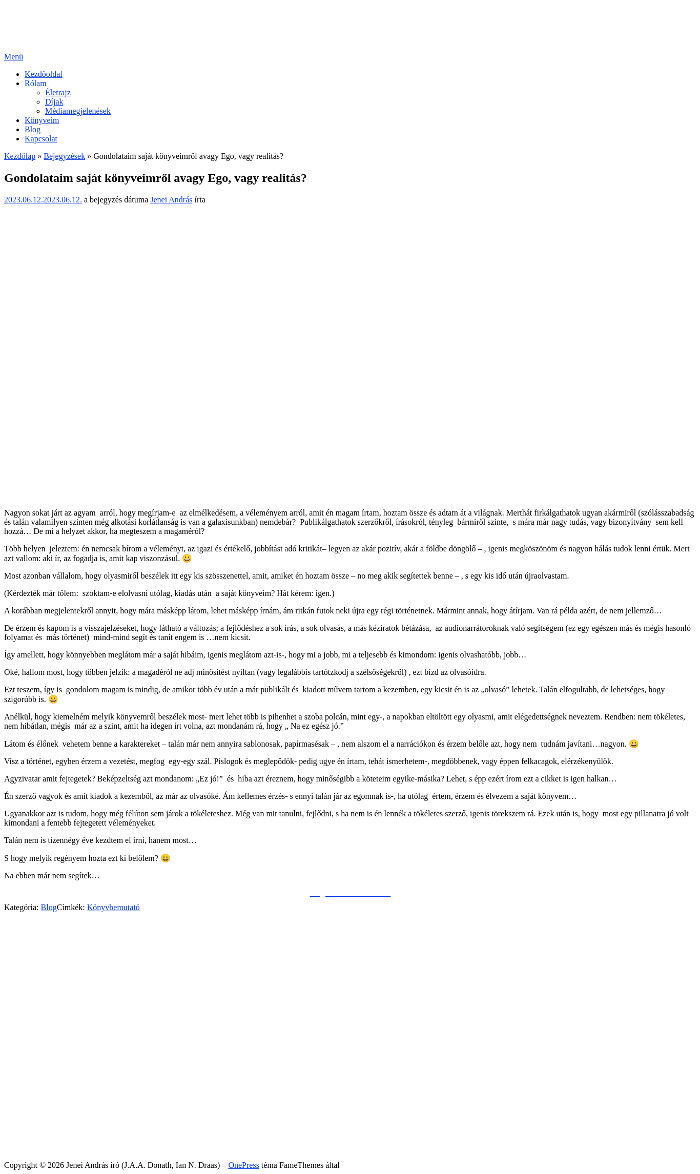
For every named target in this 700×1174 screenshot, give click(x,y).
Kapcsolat (41, 138)
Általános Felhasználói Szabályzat (81, 1129)
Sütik (33, 1138)
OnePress (243, 1165)
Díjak (54, 101)
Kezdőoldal (44, 74)
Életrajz (58, 92)
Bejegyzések (64, 156)
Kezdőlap (19, 156)
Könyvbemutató (113, 907)
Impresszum (45, 1147)
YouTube (39, 978)
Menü (13, 56)
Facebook (40, 959)
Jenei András (171, 199)
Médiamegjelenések (78, 111)
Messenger (42, 968)
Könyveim (42, 120)
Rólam (36, 83)
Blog (32, 129)
